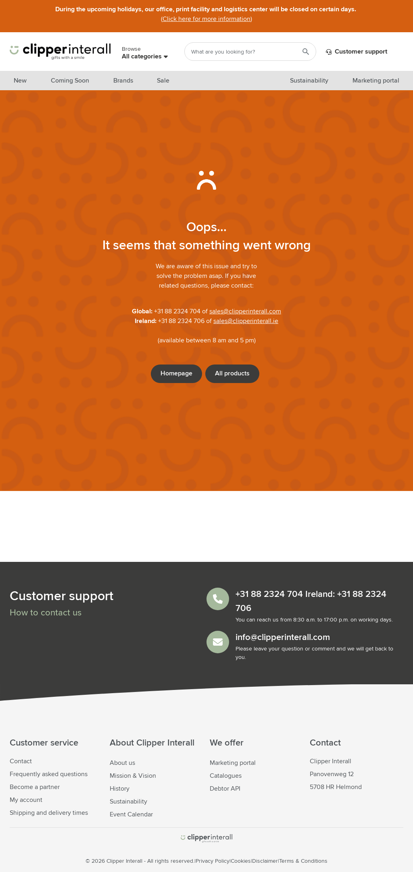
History (119, 788)
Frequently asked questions (49, 774)
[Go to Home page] (60, 51)
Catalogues (226, 776)
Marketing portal (233, 763)
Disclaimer (265, 861)
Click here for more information (206, 19)
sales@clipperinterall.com (245, 311)
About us (122, 763)
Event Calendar (131, 814)
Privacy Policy (212, 861)
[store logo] (206, 838)
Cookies (241, 861)
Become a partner (35, 787)
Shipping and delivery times (49, 813)
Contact (21, 761)
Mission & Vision (133, 776)
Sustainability (128, 801)
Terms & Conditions (303, 861)
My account (26, 800)
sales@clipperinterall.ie (245, 321)
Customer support (356, 52)
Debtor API (225, 788)
